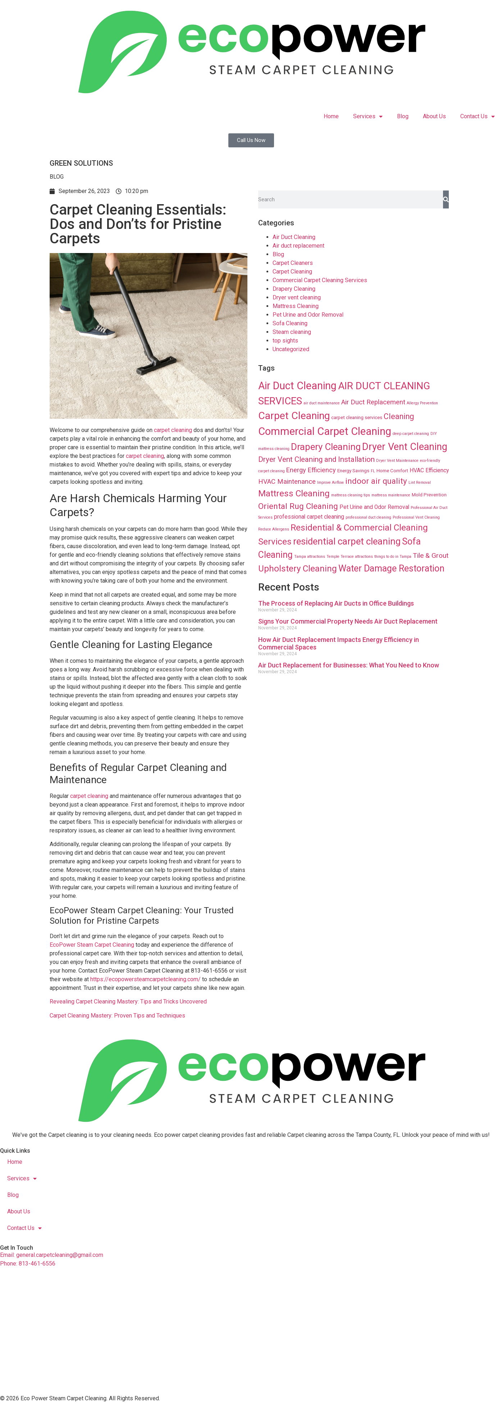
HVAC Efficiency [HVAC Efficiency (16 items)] (429, 470)
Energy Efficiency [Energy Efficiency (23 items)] (311, 470)
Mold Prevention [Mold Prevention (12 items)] (429, 494)
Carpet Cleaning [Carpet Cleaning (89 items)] (294, 416)
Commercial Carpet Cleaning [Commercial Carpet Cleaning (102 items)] (324, 431)
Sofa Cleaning (290, 323)
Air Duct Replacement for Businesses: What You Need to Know (348, 665)
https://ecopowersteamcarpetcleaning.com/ (145, 979)
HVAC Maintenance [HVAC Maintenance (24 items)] (287, 482)
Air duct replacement (298, 245)
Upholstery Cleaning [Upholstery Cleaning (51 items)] (297, 569)
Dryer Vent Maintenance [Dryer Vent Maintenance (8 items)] (397, 460)
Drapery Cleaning (294, 288)
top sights (285, 340)
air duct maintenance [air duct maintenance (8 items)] (322, 403)
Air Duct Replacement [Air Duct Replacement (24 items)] (373, 402)
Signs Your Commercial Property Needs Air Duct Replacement (348, 621)
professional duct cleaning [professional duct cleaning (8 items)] (368, 517)
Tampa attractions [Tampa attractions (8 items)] (309, 556)
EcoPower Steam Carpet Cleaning (92, 944)
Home (331, 116)
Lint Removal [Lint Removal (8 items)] (420, 482)
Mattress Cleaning (296, 306)
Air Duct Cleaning (294, 237)
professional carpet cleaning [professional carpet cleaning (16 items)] (309, 517)
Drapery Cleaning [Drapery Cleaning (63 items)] (326, 446)
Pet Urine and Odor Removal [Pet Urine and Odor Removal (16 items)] (374, 507)
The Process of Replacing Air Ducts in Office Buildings (336, 603)
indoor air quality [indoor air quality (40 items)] (376, 481)
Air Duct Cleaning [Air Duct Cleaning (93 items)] (297, 386)
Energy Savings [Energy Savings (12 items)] (353, 470)
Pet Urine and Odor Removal (308, 314)
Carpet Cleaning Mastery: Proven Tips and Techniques (117, 1015)
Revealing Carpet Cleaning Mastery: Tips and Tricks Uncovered (128, 1001)
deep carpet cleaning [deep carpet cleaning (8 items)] (411, 433)
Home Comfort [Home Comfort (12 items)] (392, 470)
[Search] (446, 199)
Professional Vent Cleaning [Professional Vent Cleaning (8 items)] (416, 517)
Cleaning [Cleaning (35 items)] (399, 416)
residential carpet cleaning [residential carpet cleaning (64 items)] (347, 541)
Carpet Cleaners (293, 263)
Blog (403, 116)
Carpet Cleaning (292, 271)
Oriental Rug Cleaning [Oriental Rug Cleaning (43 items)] (298, 506)
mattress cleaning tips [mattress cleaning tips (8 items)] (350, 495)
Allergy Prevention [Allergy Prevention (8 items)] (422, 403)
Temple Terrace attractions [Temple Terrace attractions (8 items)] (350, 556)
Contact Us (477, 116)
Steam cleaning (292, 332)
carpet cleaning (172, 430)
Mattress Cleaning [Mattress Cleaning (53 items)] (294, 493)
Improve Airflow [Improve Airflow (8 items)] (330, 482)
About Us (434, 116)
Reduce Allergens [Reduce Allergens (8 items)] (273, 529)
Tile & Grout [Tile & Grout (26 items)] (430, 555)
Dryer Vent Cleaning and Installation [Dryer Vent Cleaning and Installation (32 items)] (316, 459)
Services (368, 116)
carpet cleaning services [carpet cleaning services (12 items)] (356, 417)
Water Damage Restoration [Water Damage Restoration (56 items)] (391, 568)
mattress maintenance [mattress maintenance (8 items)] (390, 495)
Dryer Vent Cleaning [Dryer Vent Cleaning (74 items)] (404, 447)
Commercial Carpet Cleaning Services (320, 280)
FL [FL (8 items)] (373, 471)
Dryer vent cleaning (297, 297)
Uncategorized (291, 349)
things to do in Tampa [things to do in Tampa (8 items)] (392, 556)
